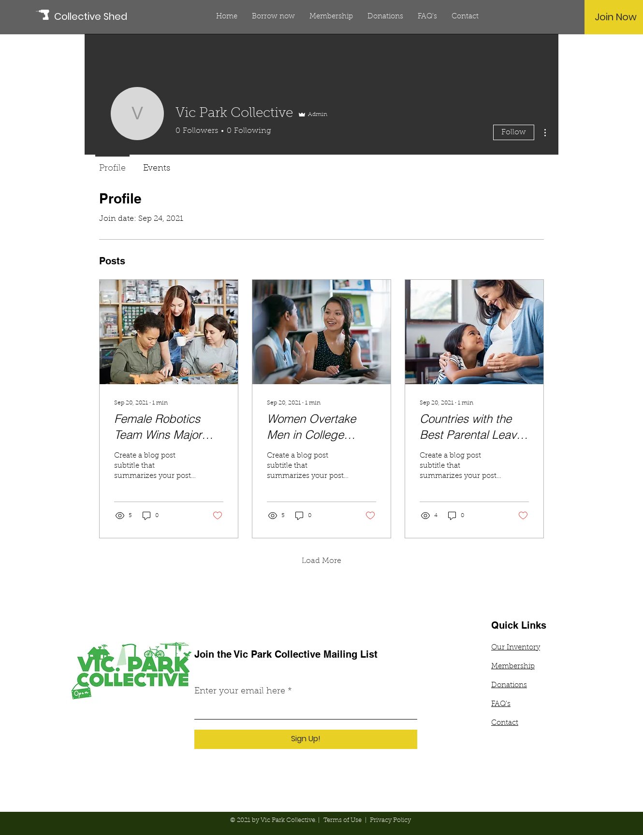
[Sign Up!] (305, 739)
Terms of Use (342, 820)
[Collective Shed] (97, 16)
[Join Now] (615, 17)
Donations (509, 685)
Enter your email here (239, 691)
